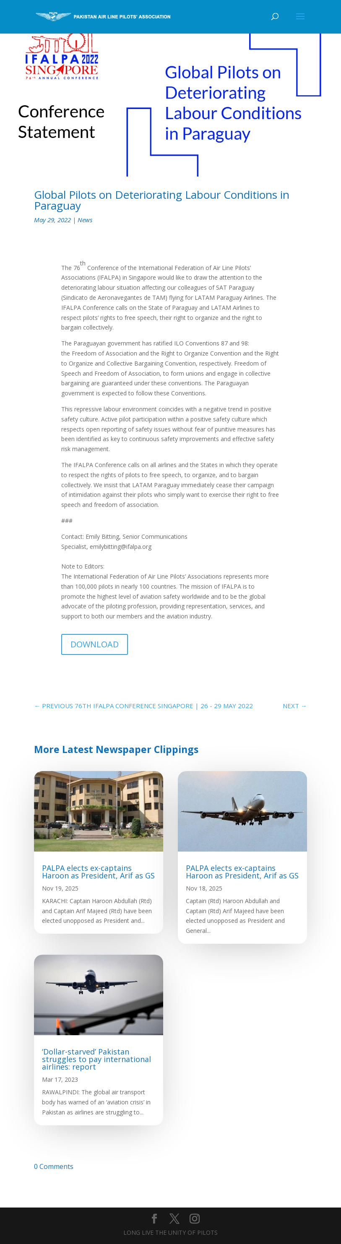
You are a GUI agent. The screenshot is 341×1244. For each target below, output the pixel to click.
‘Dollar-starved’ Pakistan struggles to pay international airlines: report (96, 1059)
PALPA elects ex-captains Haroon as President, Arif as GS (98, 871)
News (85, 220)
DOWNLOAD (94, 644)
